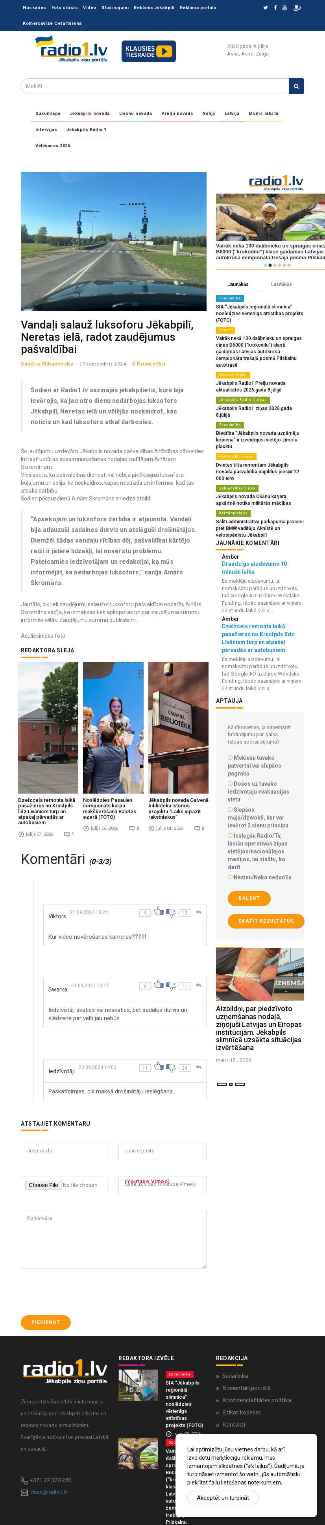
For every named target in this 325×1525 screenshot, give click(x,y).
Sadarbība (235, 1303)
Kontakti (233, 1352)
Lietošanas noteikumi (250, 1376)
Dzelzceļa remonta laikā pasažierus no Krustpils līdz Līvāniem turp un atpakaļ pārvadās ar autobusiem (46, 740)
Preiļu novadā (177, 113)
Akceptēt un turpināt (223, 1497)
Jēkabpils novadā (90, 113)
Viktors (58, 844)
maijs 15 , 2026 (234, 1031)
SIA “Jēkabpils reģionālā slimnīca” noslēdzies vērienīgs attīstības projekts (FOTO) (255, 312)
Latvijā (232, 113)
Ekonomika (229, 298)
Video (89, 7)
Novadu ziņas (231, 365)
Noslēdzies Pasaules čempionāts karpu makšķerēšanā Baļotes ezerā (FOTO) (109, 737)
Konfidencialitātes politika (256, 1327)
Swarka (58, 917)
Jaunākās (238, 284)
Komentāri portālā (246, 1315)
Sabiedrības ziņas (235, 461)
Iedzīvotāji (63, 999)
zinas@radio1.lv (49, 1420)
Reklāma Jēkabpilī (154, 7)
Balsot (249, 869)
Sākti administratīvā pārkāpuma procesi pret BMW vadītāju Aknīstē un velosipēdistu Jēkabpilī (260, 499)
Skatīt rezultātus (266, 891)
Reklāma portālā (198, 7)
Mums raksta (264, 113)
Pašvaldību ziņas (234, 437)
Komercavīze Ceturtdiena (52, 23)
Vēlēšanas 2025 (52, 145)
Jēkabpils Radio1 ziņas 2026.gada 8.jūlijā (258, 397)
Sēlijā (209, 113)
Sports (225, 328)
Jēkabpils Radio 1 (86, 129)
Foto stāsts (65, 7)
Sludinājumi (115, 7)
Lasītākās (281, 284)
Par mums (234, 1364)
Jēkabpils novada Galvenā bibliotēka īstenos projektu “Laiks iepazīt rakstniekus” (178, 737)
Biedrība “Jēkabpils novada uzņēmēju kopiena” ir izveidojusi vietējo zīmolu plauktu (255, 421)
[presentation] (80, 1220)
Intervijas (46, 129)
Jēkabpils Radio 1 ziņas (241, 389)
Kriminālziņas (232, 485)
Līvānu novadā (135, 113)
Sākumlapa (48, 113)
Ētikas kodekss (241, 1340)
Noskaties (34, 7)
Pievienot (45, 1250)
